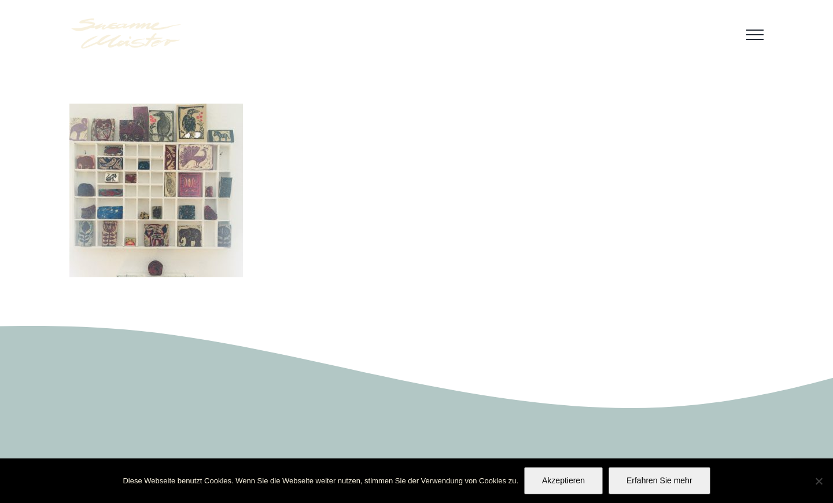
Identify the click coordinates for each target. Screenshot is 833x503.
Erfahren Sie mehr (659, 480)
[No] (818, 481)
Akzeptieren (563, 480)
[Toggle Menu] (755, 35)
